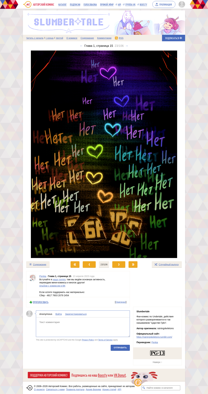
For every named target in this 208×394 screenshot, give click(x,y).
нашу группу (59, 279)
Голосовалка (90, 4)
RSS (121, 38)
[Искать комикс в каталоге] (144, 388)
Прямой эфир (107, 4)
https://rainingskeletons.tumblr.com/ (154, 337)
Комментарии (104, 38)
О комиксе (71, 38)
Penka (154, 342)
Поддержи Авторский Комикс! (48, 375)
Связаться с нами (55, 389)
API (119, 4)
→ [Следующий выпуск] (126, 45)
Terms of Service (105, 340)
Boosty (143, 4)
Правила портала (75, 389)
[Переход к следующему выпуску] (104, 154)
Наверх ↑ (157, 362)
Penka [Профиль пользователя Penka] (42, 276)
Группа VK (130, 4)
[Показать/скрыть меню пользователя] (181, 4)
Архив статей (109, 389)
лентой (59, 38)
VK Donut (120, 374)
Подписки (75, 4)
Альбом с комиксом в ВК (52, 285)
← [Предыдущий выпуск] (81, 45)
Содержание (87, 38)
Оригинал (121, 302)
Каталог (62, 4)
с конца (50, 38)
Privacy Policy (88, 340)
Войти (58, 314)
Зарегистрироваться (75, 314)
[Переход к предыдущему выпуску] (43, 154)
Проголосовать (40, 302)
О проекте (39, 389)
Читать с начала (34, 38)
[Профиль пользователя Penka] (33, 284)
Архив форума (93, 389)
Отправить (120, 347)
